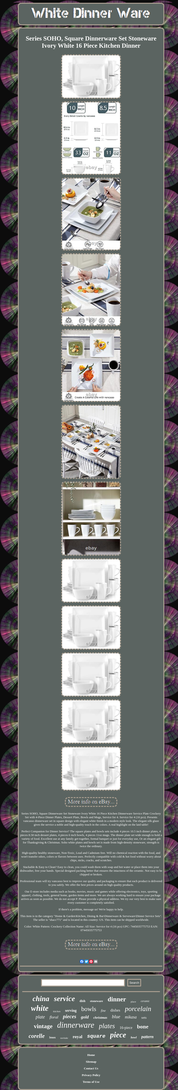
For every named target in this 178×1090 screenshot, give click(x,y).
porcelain (138, 1008)
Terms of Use (91, 1082)
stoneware (96, 1001)
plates (107, 1026)
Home (91, 1055)
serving (71, 1010)
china (40, 999)
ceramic (145, 1001)
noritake (64, 1038)
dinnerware (75, 1025)
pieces (69, 1016)
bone (142, 1027)
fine (103, 1010)
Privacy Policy (91, 1075)
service (64, 998)
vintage (43, 1026)
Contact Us (91, 1068)
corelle (36, 1036)
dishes (115, 1010)
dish (82, 1001)
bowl (134, 1037)
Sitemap (91, 1061)
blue (116, 1016)
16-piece (126, 1028)
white (39, 1008)
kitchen (56, 1011)
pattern (147, 1036)
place (133, 1001)
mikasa (131, 1017)
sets (144, 1017)
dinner (117, 999)
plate (40, 1016)
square (96, 1036)
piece (118, 1035)
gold (85, 1017)
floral (54, 1017)
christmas (100, 1017)
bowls (88, 1008)
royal (78, 1036)
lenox (52, 1037)
